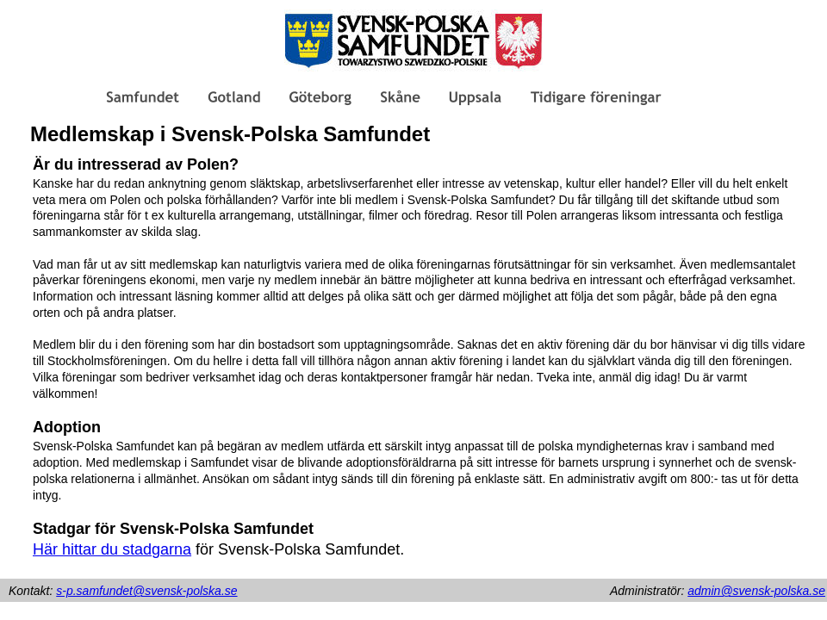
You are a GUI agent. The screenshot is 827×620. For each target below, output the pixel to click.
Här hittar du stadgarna (112, 549)
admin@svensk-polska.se (756, 591)
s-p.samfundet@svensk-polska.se (146, 591)
